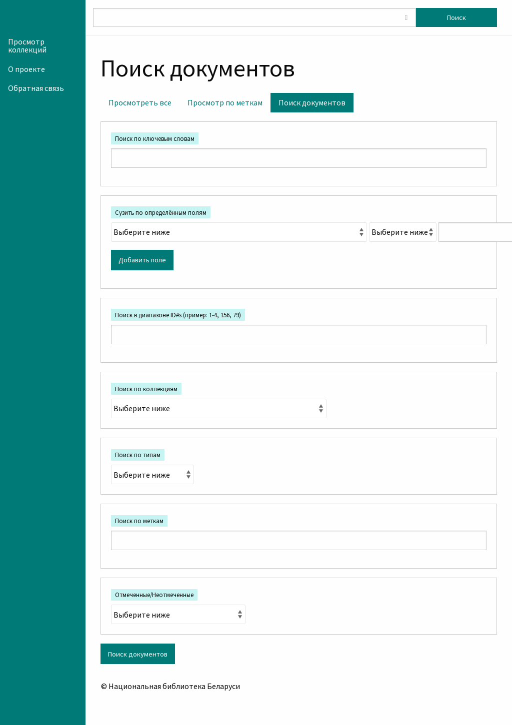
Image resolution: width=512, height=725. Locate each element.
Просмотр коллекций (27, 45)
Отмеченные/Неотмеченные (154, 595)
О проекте (26, 69)
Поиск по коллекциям (146, 389)
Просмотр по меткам (225, 102)
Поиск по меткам (139, 521)
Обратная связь (36, 88)
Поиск (456, 17)
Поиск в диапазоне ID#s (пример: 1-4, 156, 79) (178, 315)
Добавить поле (142, 259)
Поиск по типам (137, 455)
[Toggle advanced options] (406, 17)
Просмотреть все (140, 102)
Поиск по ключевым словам (154, 138)
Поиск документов (312, 102)
